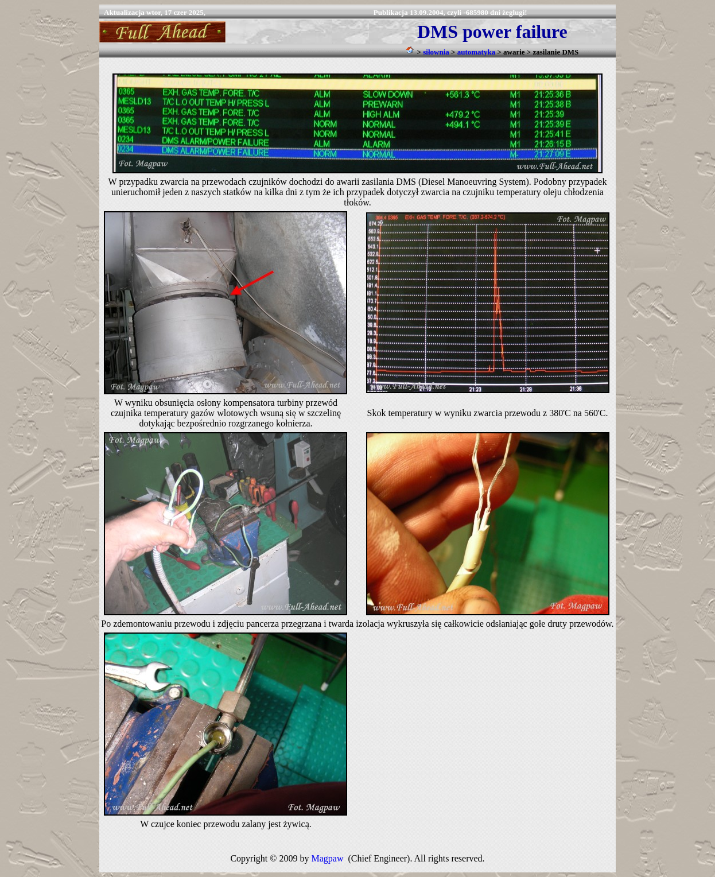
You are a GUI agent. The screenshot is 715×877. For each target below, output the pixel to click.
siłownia (436, 52)
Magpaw (327, 858)
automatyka (476, 52)
